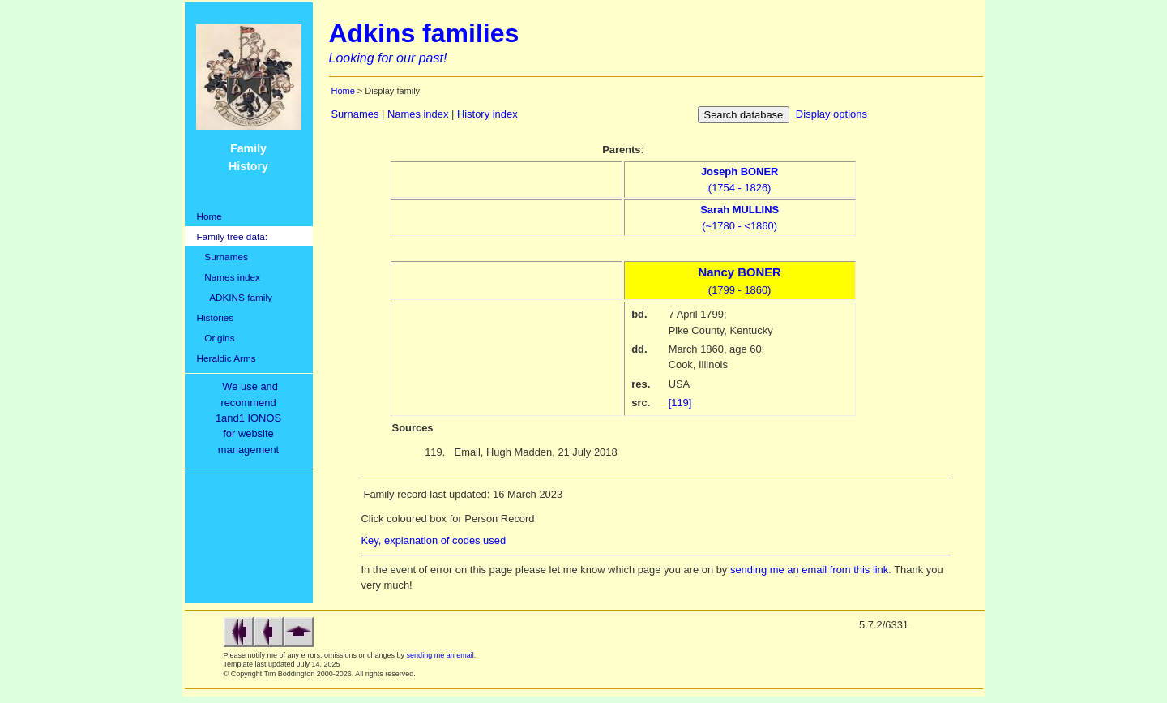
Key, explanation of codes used (434, 540)
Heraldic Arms (226, 358)
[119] (680, 403)
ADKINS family (234, 297)
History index (487, 114)
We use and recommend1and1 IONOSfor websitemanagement (251, 418)
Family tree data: (232, 236)
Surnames (222, 256)
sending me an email (440, 655)
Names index (228, 277)
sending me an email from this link (809, 570)
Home (209, 216)
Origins (216, 337)
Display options (831, 114)
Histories (215, 317)
